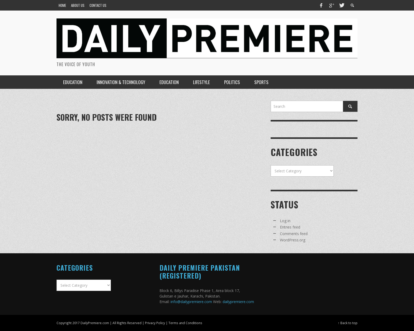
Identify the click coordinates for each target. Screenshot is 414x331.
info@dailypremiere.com (191, 301)
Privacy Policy (155, 323)
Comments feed (294, 233)
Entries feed (290, 227)
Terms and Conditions (185, 323)
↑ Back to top (347, 323)
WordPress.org (292, 239)
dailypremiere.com (238, 301)
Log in (285, 220)
